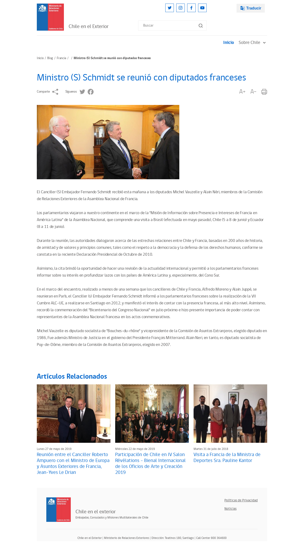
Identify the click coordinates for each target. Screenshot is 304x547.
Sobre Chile (253, 42)
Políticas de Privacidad (241, 500)
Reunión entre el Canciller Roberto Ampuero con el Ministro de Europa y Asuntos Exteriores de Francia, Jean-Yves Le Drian (73, 463)
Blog (50, 58)
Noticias (230, 508)
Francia (61, 58)
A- (253, 92)
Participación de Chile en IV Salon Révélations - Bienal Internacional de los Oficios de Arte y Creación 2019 (150, 463)
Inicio (228, 42)
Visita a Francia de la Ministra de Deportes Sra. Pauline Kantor (227, 457)
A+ (242, 92)
